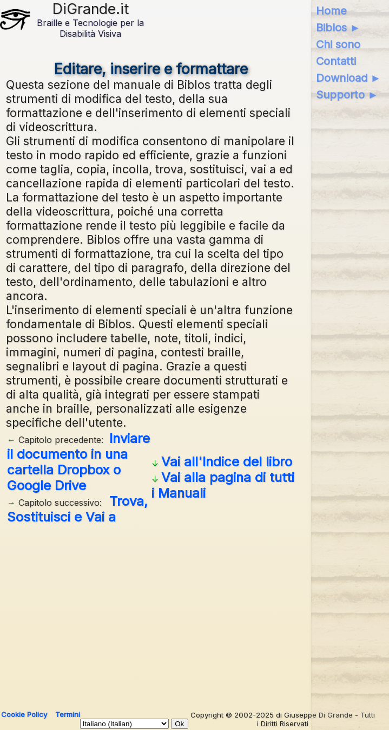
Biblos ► (338, 27)
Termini (67, 714)
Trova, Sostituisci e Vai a (77, 509)
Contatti (336, 61)
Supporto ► (347, 94)
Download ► (348, 77)
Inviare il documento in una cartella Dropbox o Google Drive (78, 462)
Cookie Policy (24, 714)
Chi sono (338, 44)
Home (331, 10)
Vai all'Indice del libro (226, 462)
